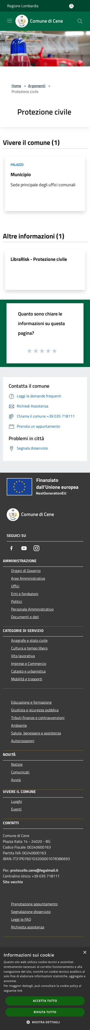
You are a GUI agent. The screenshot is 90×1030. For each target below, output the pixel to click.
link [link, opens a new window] (19, 991)
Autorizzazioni (22, 741)
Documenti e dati (25, 617)
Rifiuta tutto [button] (45, 1012)
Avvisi (16, 780)
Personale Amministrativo (32, 609)
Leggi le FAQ (21, 919)
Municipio (21, 174)
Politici (16, 601)
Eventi (16, 809)
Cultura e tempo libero (29, 648)
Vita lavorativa (23, 656)
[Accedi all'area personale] (71, 6)
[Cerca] (80, 21)
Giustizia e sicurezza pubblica (35, 710)
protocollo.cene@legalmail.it (34, 870)
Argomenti (36, 86)
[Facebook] (11, 548)
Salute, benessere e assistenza (36, 733)
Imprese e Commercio (28, 663)
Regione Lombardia (22, 6)
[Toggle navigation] (9, 21)
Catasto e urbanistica (28, 671)
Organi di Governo (26, 570)
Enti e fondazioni (24, 594)
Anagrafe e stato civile (29, 640)
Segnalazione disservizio (31, 911)
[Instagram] (36, 548)
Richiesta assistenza (27, 927)
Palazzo (17, 164)
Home (16, 86)
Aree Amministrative (28, 578)
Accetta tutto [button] (45, 1001)
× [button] (84, 952)
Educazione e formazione (31, 702)
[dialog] (45, 988)
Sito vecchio (13, 882)
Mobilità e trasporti (26, 679)
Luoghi (16, 801)
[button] (45, 1022)
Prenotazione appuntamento (34, 904)
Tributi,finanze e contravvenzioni (38, 718)
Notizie (17, 764)
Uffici (15, 586)
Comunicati (20, 772)
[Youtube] (24, 548)
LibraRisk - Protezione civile (39, 259)
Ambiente (19, 725)
